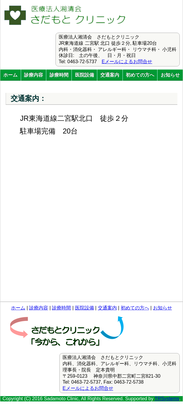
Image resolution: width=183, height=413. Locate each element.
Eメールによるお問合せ (127, 61)
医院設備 (84, 74)
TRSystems (167, 398)
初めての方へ (140, 74)
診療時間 (59, 74)
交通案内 (109, 74)
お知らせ (170, 74)
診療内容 (33, 74)
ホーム (10, 74)
